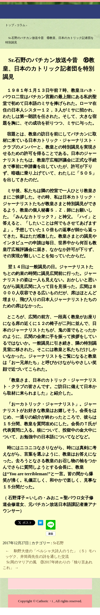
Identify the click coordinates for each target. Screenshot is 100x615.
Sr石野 (58, 543)
